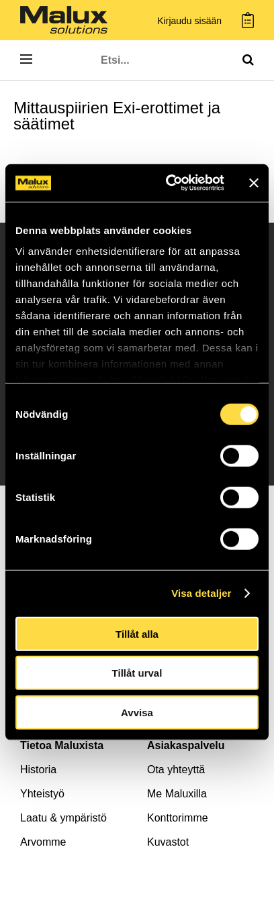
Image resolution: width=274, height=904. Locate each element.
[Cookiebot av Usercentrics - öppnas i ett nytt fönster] (168, 183)
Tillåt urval (137, 673)
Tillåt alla (137, 633)
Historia (38, 769)
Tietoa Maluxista (61, 745)
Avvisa (137, 712)
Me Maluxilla (177, 793)
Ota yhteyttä (176, 769)
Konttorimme (177, 818)
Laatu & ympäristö (63, 818)
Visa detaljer (201, 593)
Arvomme (43, 842)
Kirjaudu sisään (189, 21)
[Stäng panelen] (254, 183)
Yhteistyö (42, 793)
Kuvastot (168, 842)
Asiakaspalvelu (186, 745)
